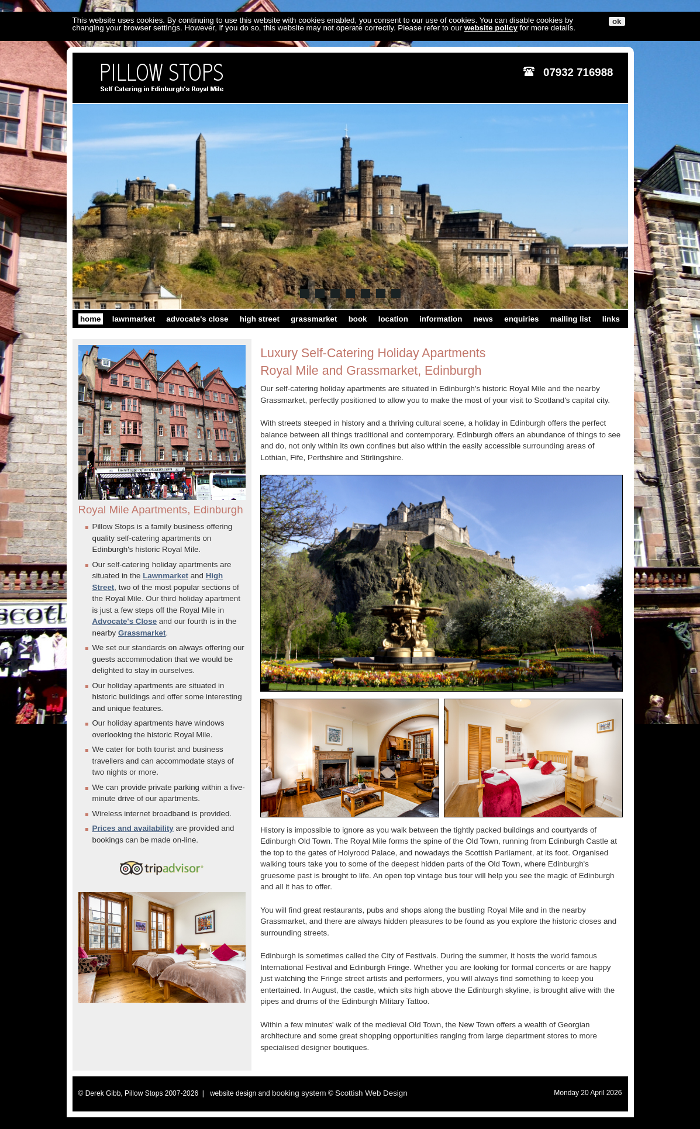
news (483, 319)
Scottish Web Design (371, 1093)
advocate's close (197, 319)
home (90, 319)
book (358, 319)
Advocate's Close (124, 621)
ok (617, 21)
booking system (299, 1093)
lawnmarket (133, 319)
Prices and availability (133, 828)
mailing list (570, 319)
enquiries (521, 319)
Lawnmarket (165, 575)
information (440, 319)
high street (260, 319)
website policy (491, 27)
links (611, 319)
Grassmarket (142, 633)
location (393, 319)
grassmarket (314, 319)
